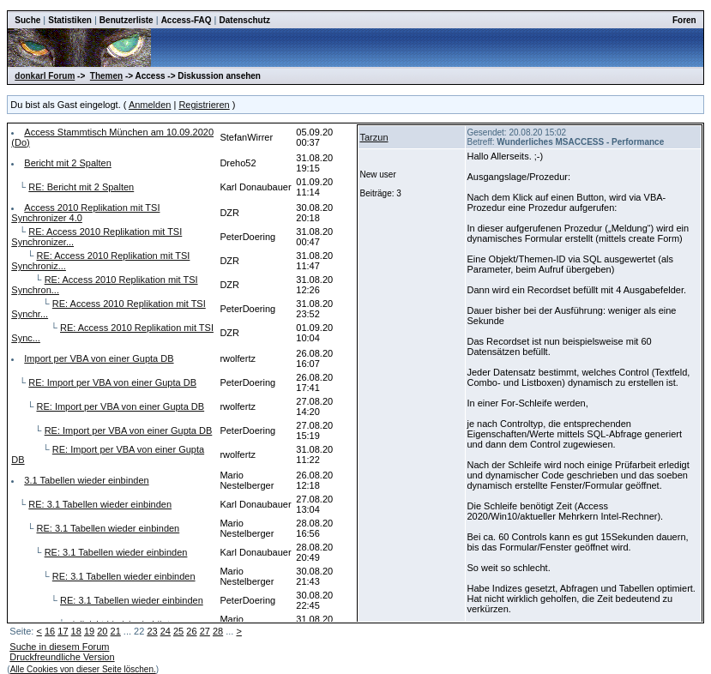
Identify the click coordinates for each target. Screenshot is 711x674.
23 (152, 631)
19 (89, 631)
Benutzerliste (126, 20)
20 (102, 631)
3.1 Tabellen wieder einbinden (86, 480)
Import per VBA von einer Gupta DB (98, 358)
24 (165, 631)
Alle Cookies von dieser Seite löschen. (83, 669)
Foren (684, 20)
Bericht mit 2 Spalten (67, 163)
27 (205, 631)
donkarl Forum (45, 76)
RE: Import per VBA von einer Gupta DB (112, 382)
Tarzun (374, 137)
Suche (27, 20)
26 (191, 631)
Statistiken (70, 20)
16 (50, 631)
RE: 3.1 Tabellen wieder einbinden (100, 504)
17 (62, 631)
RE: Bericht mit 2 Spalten (81, 187)
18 (76, 631)
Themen (106, 76)
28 (218, 631)
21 (116, 631)
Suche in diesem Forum (59, 646)
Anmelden (150, 104)
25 (178, 631)
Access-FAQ (186, 20)
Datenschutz (245, 20)
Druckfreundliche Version (61, 657)
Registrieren (203, 104)
